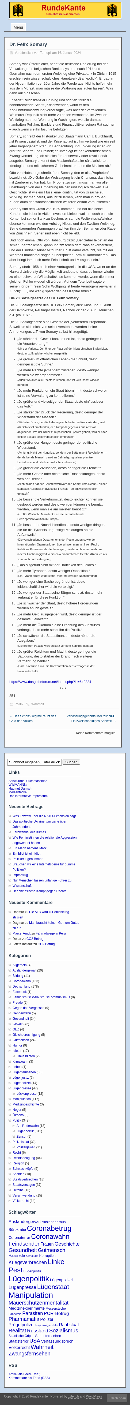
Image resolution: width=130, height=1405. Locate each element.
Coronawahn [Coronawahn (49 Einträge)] (50, 1236)
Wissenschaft (22, 886)
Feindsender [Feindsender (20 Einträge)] (24, 1243)
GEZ (16, 1029)
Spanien (18, 1174)
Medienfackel (18, 792)
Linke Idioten (26, 1056)
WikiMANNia (17, 785)
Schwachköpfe (23, 1169)
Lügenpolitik (25, 1131)
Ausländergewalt (24, 970)
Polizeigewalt (26, 1147)
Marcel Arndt (21, 933)
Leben (17, 1067)
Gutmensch (21, 1040)
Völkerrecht (21, 1201)
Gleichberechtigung (26, 1035)
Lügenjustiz (21, 1077)
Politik (19, 704)
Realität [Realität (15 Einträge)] (17, 1330)
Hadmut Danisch (20, 788)
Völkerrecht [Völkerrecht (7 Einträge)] (19, 1347)
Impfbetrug (20, 875)
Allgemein (20, 965)
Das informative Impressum (28, 796)
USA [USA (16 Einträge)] (34, 1341)
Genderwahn (22, 1013)
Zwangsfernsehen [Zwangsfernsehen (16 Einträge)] (30, 1354)
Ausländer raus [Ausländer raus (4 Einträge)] (54, 1222)
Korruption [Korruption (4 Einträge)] (47, 1256)
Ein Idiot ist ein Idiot (26, 853)
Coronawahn (22, 981)
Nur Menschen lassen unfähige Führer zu (42, 880)
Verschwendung (24, 1195)
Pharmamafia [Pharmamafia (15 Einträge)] (24, 1319)
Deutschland (21, 986)
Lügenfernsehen (24, 1072)
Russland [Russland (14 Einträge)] (37, 1330)
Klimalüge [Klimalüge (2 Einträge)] (32, 1255)
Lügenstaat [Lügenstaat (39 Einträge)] (53, 1286)
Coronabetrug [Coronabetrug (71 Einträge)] (49, 1228)
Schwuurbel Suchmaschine (28, 781)
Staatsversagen (24, 1185)
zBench (73, 1396)
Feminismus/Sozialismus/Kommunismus (41, 997)
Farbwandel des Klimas (29, 832)
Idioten (17, 1051)
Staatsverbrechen (25, 1179)
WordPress (94, 1396)
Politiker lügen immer (28, 859)
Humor (17, 1045)
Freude (18, 1002)
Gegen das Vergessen (28, 1008)
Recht (17, 1152)
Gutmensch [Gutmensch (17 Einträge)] (52, 1250)
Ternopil (45, 53)
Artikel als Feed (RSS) (24, 1374)
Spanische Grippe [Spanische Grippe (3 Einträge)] (21, 1336)
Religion (18, 1163)
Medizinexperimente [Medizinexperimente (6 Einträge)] (27, 1308)
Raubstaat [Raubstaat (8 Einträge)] (69, 1324)
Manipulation (22, 1099)
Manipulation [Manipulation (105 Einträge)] (31, 1295)
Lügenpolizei (21, 1083)
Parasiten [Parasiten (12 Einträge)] (32, 1313)
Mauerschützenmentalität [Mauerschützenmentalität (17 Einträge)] (38, 1303)
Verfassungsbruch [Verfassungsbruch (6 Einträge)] (57, 1341)
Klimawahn (20, 1061)
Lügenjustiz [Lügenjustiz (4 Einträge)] (32, 1271)
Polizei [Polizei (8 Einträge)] (46, 1319)
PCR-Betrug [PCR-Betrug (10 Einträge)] (56, 1313)
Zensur (21, 1136)
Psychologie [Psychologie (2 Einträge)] (43, 1325)
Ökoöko (18, 1115)
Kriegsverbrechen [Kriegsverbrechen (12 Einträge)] (28, 1262)
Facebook (20, 992)
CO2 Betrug (34, 939)
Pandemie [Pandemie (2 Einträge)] (15, 1314)
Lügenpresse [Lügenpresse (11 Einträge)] (22, 1287)
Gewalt (17, 1024)
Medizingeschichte (26, 1104)
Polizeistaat (21, 1142)
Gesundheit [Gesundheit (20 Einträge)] (23, 1250)
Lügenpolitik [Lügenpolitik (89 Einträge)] (29, 1278)
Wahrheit (37, 704)
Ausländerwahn (28, 1126)
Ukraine (18, 1190)
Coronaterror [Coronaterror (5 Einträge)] (19, 1237)
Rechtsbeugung (24, 1158)
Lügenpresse (22, 1088)
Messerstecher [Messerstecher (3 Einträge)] (56, 1308)
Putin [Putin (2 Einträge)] (55, 1325)
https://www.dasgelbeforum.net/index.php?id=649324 (50, 682)
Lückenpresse (27, 1094)
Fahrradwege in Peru (51, 933)
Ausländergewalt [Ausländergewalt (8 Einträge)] (25, 1221)
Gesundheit (21, 1019)
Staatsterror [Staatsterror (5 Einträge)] (19, 1341)
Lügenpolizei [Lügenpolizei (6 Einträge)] (61, 1279)
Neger (17, 1110)
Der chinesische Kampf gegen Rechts (39, 891)
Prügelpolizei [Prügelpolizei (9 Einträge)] (22, 1324)
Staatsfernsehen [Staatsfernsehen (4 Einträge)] (48, 1336)
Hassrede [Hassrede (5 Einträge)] (17, 1255)
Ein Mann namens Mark (30, 848)
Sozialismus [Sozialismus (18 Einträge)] (63, 1330)
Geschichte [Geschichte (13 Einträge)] (67, 1244)
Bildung (18, 976)
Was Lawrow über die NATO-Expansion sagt (44, 816)
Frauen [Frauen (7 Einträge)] (47, 1244)
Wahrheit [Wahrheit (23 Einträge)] (42, 1347)
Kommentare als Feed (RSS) (29, 1378)
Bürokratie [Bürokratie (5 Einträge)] (17, 1229)
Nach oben (118, 1398)
